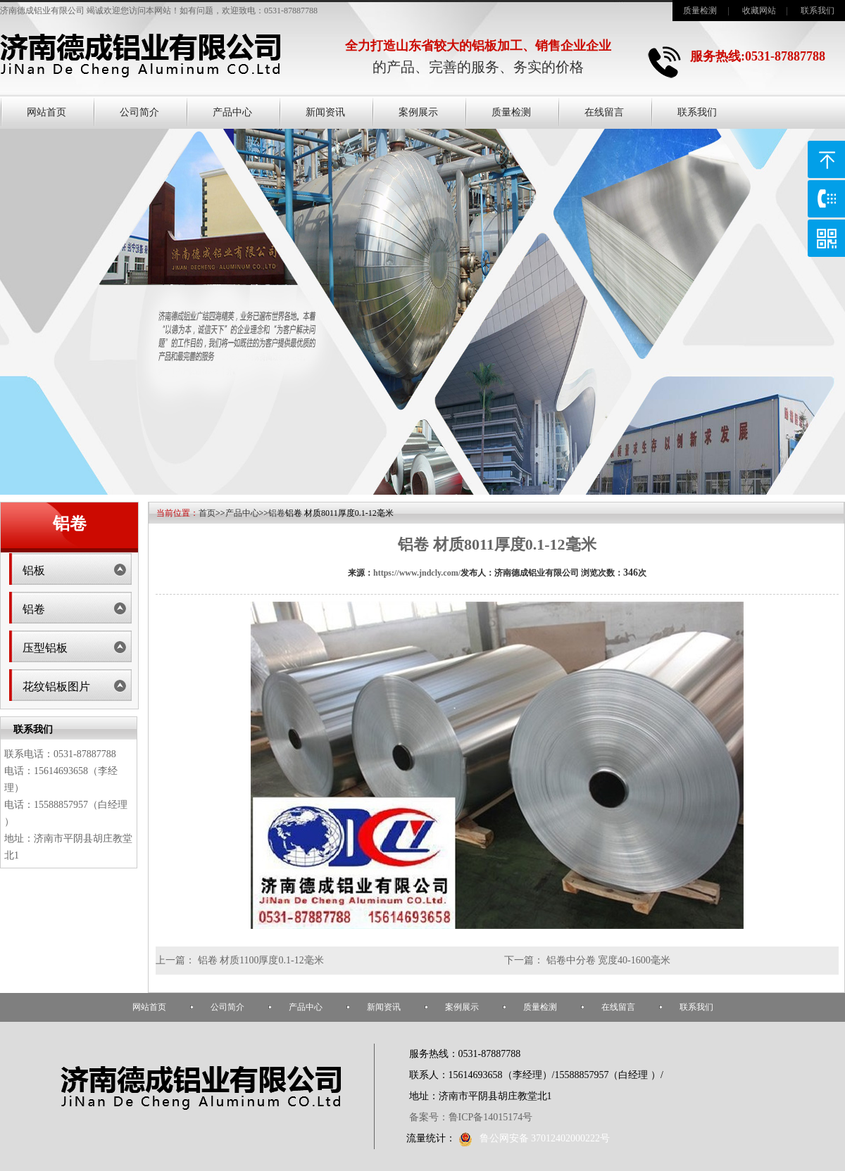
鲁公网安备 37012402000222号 (534, 1138)
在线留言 (604, 112)
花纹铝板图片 (56, 686)
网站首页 (46, 112)
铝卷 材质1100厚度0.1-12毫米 (261, 960)
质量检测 (700, 10)
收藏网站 (759, 10)
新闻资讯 (325, 112)
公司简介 (139, 112)
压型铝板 (45, 648)
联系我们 (817, 10)
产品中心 (232, 112)
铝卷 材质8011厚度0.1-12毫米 (497, 544)
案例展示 (418, 112)
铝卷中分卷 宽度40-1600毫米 (608, 960)
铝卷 (34, 609)
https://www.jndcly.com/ (417, 573)
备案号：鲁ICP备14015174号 (471, 1117)
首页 (207, 513)
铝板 (34, 570)
